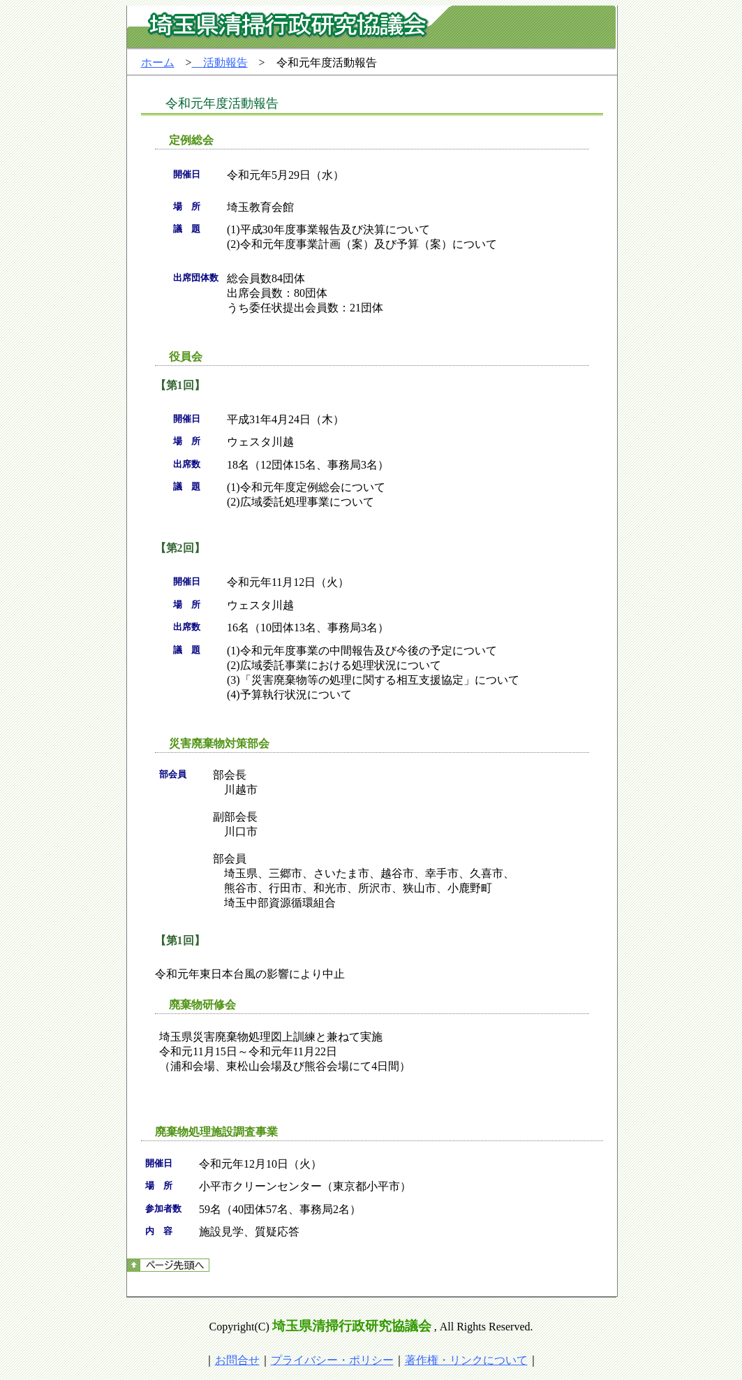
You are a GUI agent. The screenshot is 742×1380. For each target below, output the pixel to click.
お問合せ (237, 1360)
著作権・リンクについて (466, 1360)
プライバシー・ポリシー (332, 1360)
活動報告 (220, 62)
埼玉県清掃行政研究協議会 (351, 1326)
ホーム (158, 62)
